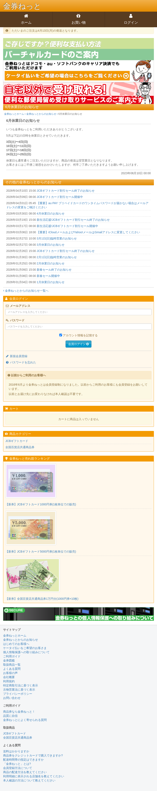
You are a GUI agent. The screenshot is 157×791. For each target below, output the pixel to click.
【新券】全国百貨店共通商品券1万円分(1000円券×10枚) (41, 598)
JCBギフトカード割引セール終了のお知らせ (65, 190)
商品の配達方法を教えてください (25, 772)
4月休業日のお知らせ (51, 213)
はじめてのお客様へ (16, 643)
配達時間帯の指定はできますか (23, 759)
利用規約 (9, 681)
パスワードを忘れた (20, 362)
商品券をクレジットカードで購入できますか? (33, 755)
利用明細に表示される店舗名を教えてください (33, 776)
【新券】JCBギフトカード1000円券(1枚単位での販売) (40, 504)
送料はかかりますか (16, 751)
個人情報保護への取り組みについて (26, 652)
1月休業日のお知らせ (51, 282)
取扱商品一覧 (12, 664)
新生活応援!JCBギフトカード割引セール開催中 (67, 226)
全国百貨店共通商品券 (19, 447)
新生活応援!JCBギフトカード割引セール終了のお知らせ (73, 219)
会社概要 (9, 677)
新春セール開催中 (48, 276)
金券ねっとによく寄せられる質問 (25, 720)
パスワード (14, 320)
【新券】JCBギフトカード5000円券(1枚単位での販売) (40, 551)
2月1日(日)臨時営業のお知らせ (57, 257)
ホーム (26, 23)
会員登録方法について (17, 768)
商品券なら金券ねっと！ (19, 711)
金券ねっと (22, 6)
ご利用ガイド (12, 656)
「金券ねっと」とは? (17, 763)
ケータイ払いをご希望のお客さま (25, 648)
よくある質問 (12, 668)
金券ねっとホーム (15, 113)
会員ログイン (78, 344)
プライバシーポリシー (17, 693)
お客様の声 (10, 673)
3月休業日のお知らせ (51, 244)
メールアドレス (17, 305)
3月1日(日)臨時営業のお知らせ (57, 238)
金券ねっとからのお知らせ (42, 113)
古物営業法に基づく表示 (19, 689)
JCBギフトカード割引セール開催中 (60, 197)
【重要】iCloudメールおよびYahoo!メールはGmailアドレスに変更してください (88, 232)
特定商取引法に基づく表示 (20, 685)
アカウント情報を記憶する (80, 335)
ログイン (131, 23)
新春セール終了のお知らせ (54, 269)
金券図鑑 (9, 660)
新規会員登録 (16, 356)
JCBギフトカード (16, 441)
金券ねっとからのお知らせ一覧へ (26, 290)
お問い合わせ (12, 698)
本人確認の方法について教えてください (29, 780)
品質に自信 (10, 715)
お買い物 (79, 23)
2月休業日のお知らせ (51, 263)
